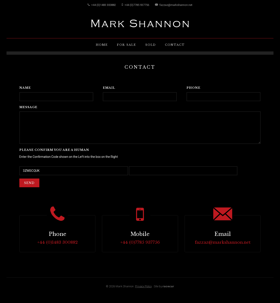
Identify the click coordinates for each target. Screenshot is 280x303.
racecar (168, 286)
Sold (150, 45)
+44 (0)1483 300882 (102, 5)
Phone (193, 88)
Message (28, 107)
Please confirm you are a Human (54, 150)
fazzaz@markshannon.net (173, 5)
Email (109, 88)
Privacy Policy (143, 286)
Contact (175, 45)
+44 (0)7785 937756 (135, 5)
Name (25, 88)
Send (29, 183)
